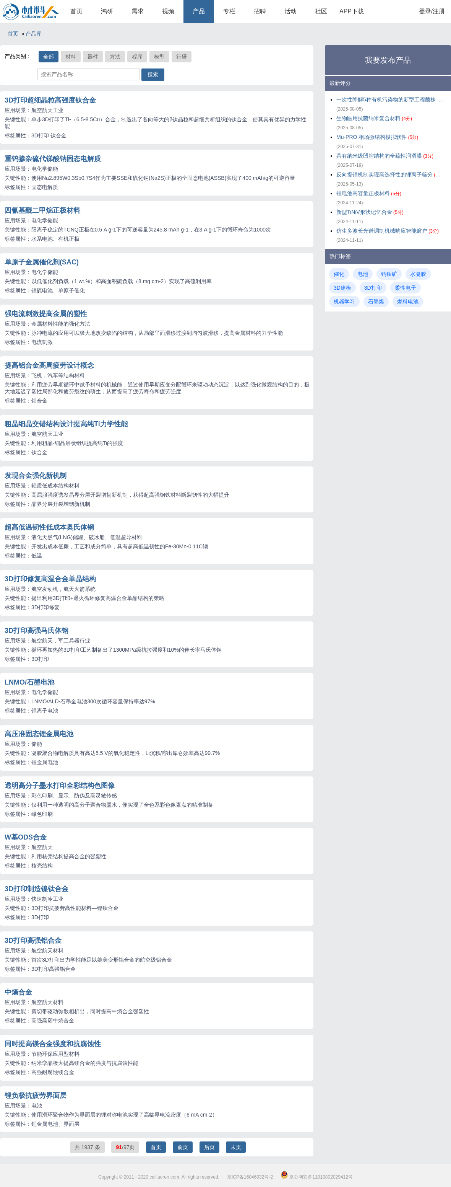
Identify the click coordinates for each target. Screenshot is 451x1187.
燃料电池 (408, 301)
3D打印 (373, 288)
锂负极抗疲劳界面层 (36, 1095)
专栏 (229, 11)
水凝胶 (418, 274)
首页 (76, 11)
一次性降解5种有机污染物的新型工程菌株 (389, 99)
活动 (290, 11)
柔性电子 (405, 288)
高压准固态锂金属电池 (39, 734)
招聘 (260, 11)
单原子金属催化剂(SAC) (42, 262)
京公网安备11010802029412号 (317, 1177)
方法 (115, 57)
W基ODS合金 (26, 837)
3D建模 (342, 288)
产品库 (34, 34)
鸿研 (107, 11)
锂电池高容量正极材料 (368, 193)
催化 (339, 274)
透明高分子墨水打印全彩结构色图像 (60, 785)
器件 (93, 57)
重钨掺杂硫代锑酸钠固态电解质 (53, 159)
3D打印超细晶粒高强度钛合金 (50, 100)
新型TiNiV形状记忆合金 (370, 212)
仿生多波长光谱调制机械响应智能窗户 (387, 231)
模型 (159, 57)
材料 (70, 57)
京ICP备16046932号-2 (250, 1177)
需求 (137, 11)
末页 (235, 1147)
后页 (209, 1147)
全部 (48, 57)
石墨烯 (376, 301)
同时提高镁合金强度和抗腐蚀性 (53, 1044)
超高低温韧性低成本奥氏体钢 (49, 527)
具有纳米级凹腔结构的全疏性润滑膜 (384, 156)
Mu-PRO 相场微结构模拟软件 (377, 137)
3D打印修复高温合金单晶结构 (50, 579)
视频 (168, 11)
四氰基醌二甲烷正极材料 (42, 210)
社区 (321, 11)
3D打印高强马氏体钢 (36, 630)
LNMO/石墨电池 (29, 682)
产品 (199, 11)
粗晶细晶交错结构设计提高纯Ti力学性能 (66, 424)
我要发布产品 (388, 60)
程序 (137, 57)
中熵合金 (18, 992)
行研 (181, 57)
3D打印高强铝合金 (33, 940)
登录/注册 (432, 11)
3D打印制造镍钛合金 (36, 889)
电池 (362, 274)
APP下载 (351, 11)
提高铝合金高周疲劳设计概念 (49, 365)
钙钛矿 (389, 274)
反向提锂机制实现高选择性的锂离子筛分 (389, 174)
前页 (182, 1147)
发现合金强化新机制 (36, 475)
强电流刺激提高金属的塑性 (46, 314)
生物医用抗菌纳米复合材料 (374, 118)
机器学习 (344, 301)
